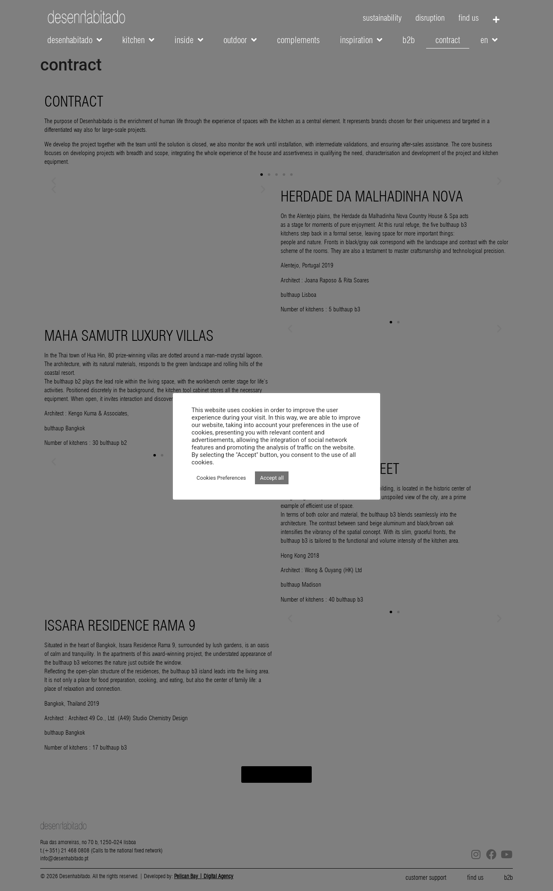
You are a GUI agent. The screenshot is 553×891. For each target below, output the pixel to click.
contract (447, 40)
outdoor (240, 40)
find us (468, 18)
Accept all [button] (272, 478)
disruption (430, 18)
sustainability (382, 18)
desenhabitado (74, 40)
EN (488, 40)
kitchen (138, 40)
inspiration (361, 40)
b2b (409, 40)
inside (189, 40)
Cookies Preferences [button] (221, 478)
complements (298, 40)
